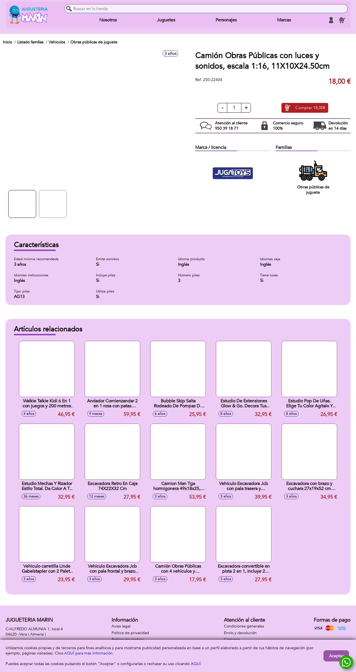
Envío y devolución (240, 633)
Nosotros (108, 20)
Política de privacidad (130, 633)
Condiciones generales (244, 626)
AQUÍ (196, 663)
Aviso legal (121, 626)
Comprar (310, 108)
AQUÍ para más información (88, 653)
